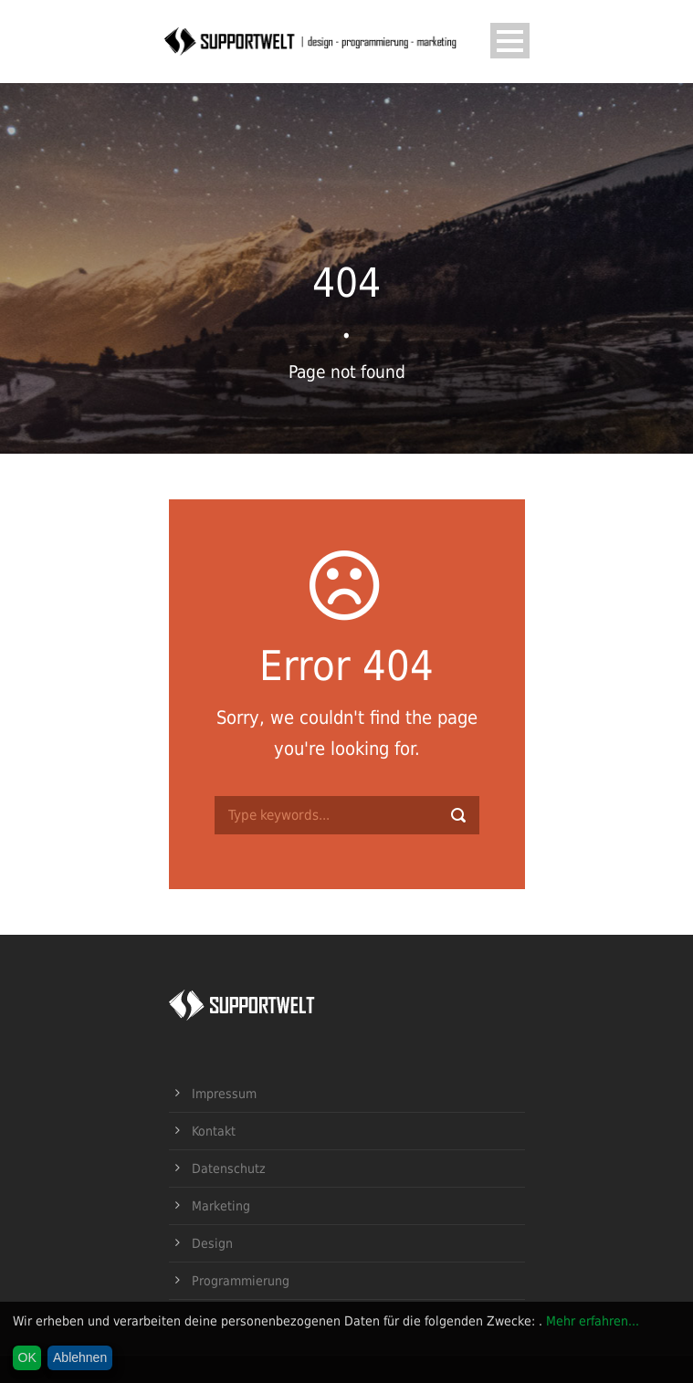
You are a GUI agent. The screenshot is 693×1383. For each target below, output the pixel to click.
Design (212, 1243)
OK (27, 1357)
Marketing (221, 1206)
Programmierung (240, 1280)
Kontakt (214, 1131)
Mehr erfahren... (592, 1321)
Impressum (224, 1093)
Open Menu (510, 40)
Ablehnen (80, 1357)
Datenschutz (229, 1168)
